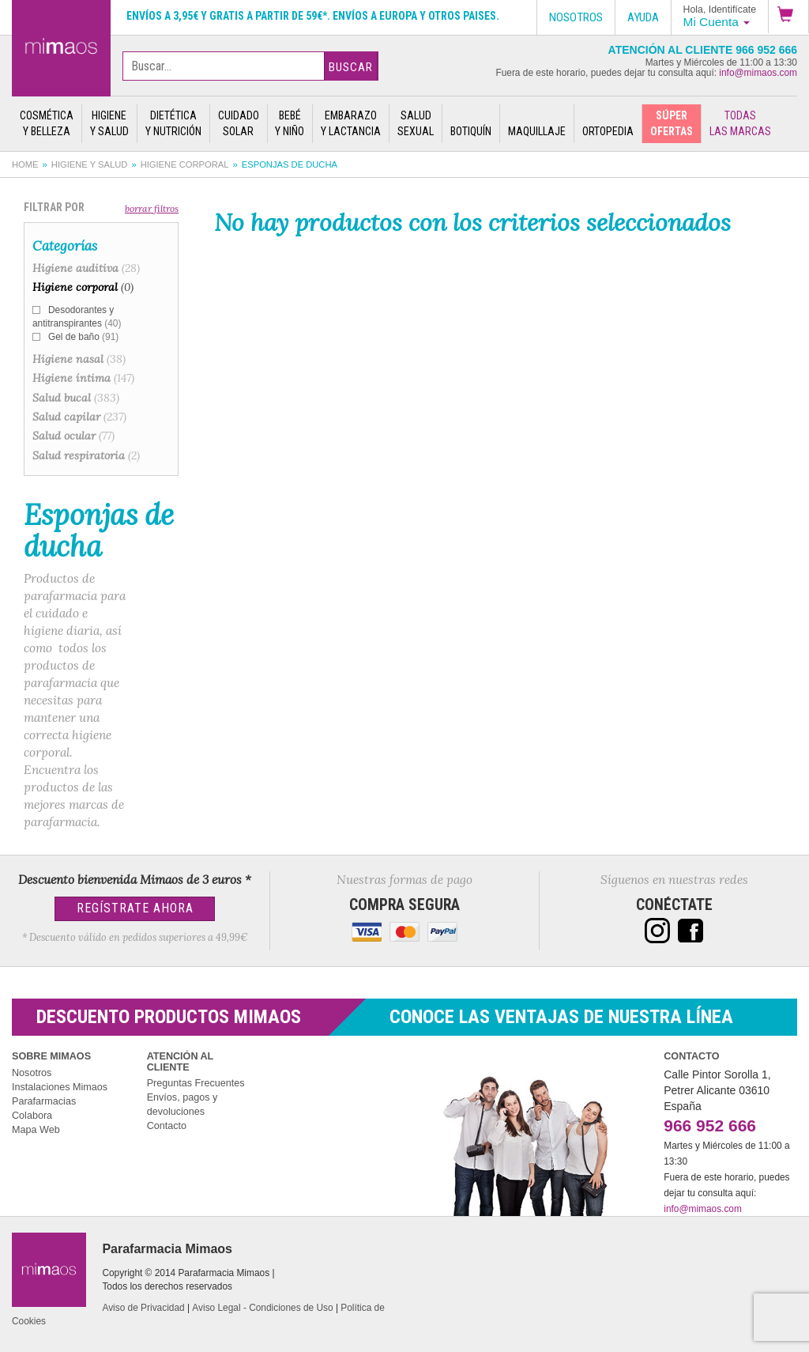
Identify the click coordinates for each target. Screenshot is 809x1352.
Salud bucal (75, 398)
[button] (788, 16)
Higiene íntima (83, 378)
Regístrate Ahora (135, 908)
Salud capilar (79, 417)
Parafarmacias (44, 1101)
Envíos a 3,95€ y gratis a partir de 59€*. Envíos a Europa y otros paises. (312, 15)
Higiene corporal (185, 164)
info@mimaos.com (758, 72)
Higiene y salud (89, 164)
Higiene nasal (79, 359)
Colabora (32, 1115)
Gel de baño (83, 336)
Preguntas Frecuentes (196, 1083)
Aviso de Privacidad (143, 1307)
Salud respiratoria (86, 455)
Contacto (166, 1125)
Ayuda (643, 17)
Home (25, 164)
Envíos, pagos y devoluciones (182, 1104)
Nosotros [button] (576, 17)
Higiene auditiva (86, 268)
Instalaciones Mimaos (59, 1087)
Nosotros (31, 1072)
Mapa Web (36, 1129)
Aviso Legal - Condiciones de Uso (262, 1307)
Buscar (351, 67)
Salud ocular (73, 436)
